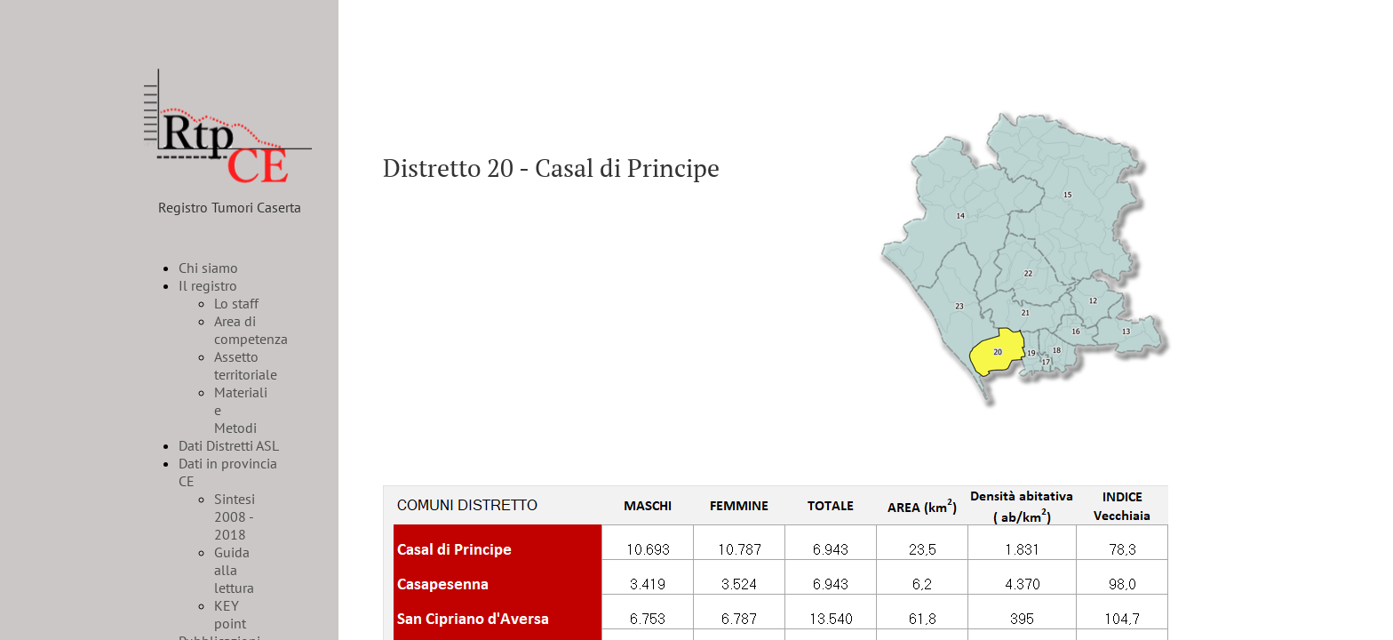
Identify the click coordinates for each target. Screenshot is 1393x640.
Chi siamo (208, 267)
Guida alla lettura (234, 569)
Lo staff (236, 303)
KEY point (230, 614)
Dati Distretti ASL (229, 445)
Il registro (208, 285)
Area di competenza (251, 330)
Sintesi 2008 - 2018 (234, 516)
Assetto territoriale (245, 365)
